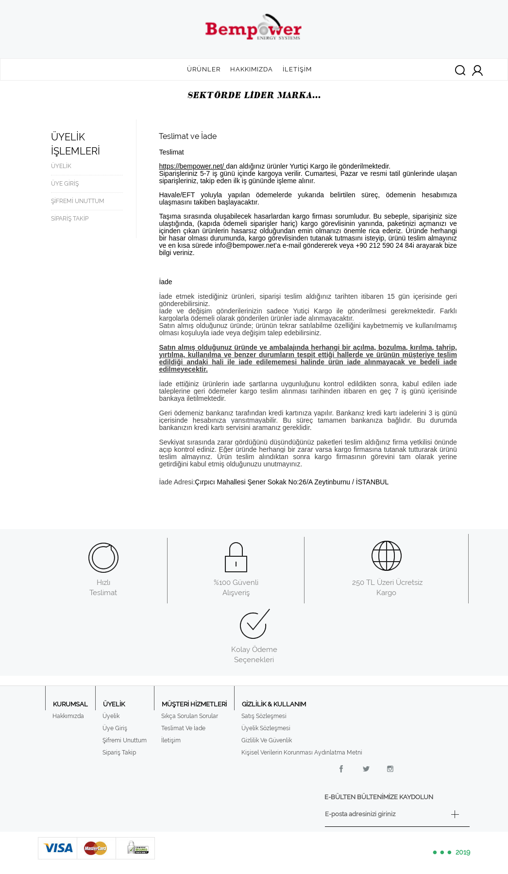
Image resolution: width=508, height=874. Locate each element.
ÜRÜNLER (203, 69)
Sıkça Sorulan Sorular (189, 716)
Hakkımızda (68, 716)
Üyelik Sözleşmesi (265, 728)
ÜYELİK (61, 166)
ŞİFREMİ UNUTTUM (77, 201)
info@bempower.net (245, 245)
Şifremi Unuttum (124, 740)
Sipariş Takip (119, 752)
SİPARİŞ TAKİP (69, 218)
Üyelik (110, 716)
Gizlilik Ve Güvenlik (266, 740)
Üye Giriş (114, 728)
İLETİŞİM (297, 69)
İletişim (171, 740)
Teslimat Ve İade (183, 728)
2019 (450, 852)
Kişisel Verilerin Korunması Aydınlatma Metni (301, 752)
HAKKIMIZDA (251, 69)
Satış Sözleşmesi (264, 716)
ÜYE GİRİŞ (65, 183)
